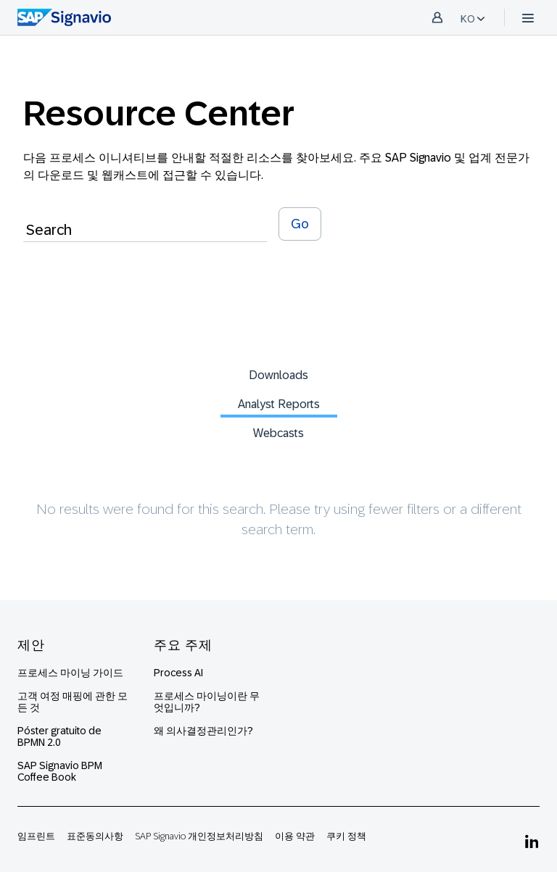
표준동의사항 (95, 836)
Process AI (178, 672)
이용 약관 (295, 836)
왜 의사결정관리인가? (203, 730)
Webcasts (278, 433)
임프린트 (36, 836)
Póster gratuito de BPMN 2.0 (59, 736)
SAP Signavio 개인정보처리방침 (199, 836)
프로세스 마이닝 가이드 (70, 672)
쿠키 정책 (346, 836)
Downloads (278, 375)
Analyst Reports (279, 404)
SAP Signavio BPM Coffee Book (59, 771)
